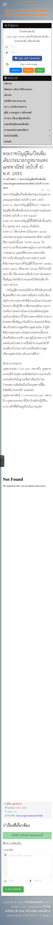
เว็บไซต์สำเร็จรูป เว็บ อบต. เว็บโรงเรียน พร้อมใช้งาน (27, 909)
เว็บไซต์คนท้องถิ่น (34, 902)
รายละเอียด (8, 850)
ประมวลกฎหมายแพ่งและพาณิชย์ (29, 816)
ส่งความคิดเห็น (14, 889)
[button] (27, 64)
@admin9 (17, 804)
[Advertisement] (26, 443)
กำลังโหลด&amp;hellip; (27, 629)
